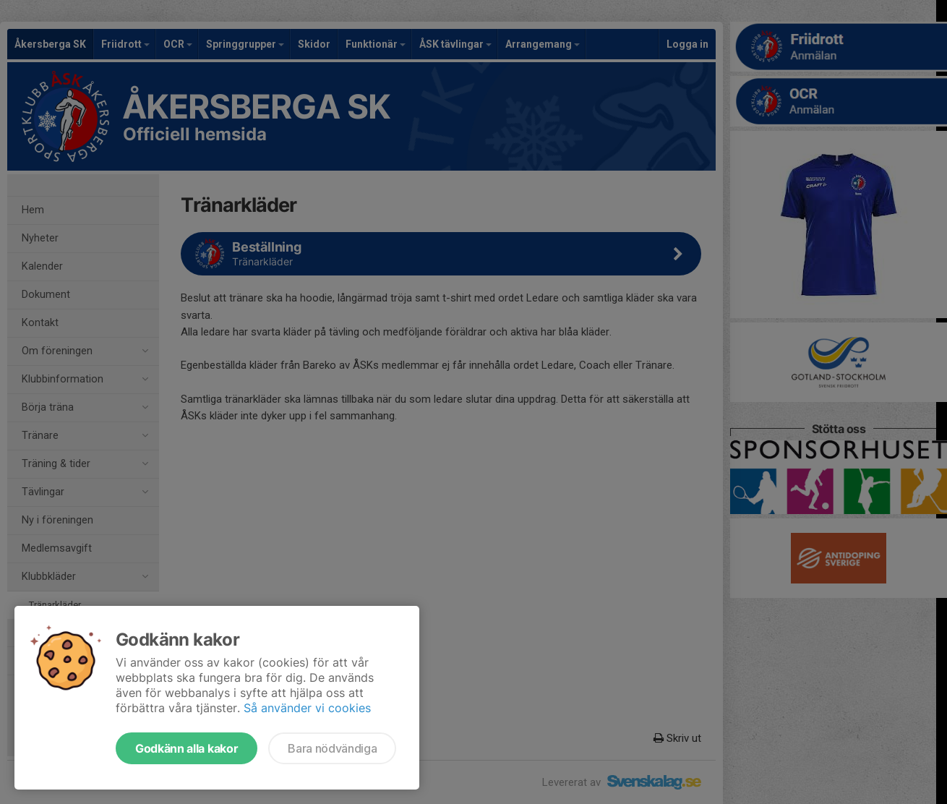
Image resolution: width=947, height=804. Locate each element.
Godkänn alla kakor (186, 748)
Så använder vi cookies (307, 708)
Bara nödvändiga (332, 748)
